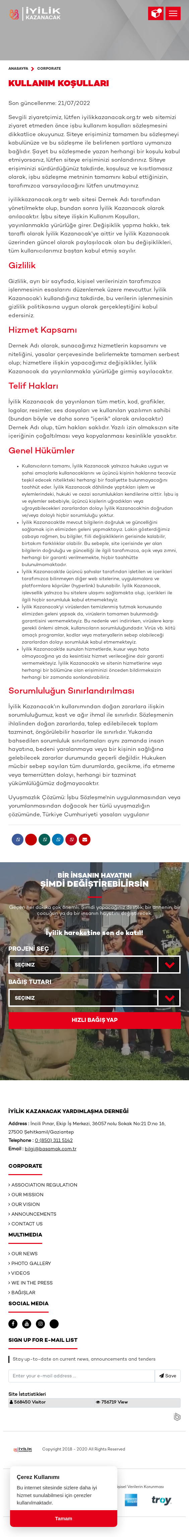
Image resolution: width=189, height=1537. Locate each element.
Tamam (63, 1518)
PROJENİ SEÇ (28, 949)
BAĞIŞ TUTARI (29, 982)
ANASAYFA (18, 69)
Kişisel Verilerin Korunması (139, 1487)
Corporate (49, 69)
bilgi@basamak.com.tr (50, 1149)
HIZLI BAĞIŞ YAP (95, 1021)
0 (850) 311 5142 (54, 1140)
